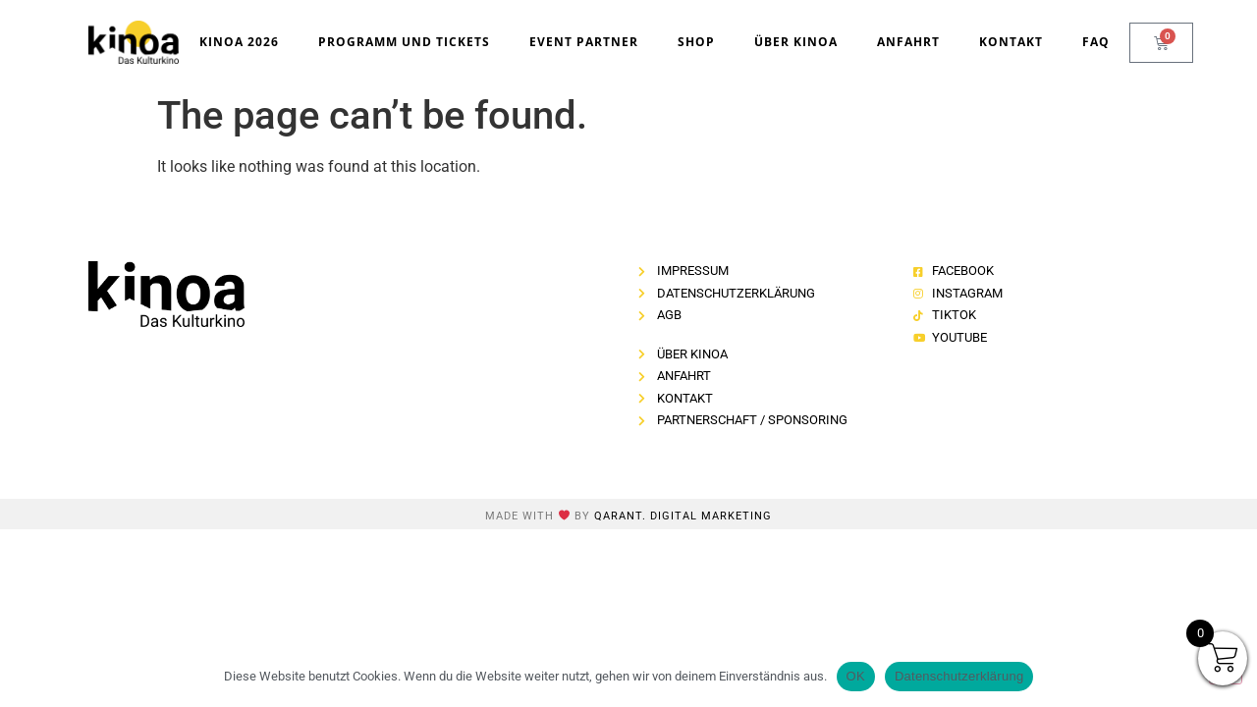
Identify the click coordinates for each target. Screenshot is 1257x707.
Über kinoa (796, 41)
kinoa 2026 (239, 41)
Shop (696, 41)
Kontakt (1011, 41)
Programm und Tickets (404, 41)
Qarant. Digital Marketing (683, 516)
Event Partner (583, 41)
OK (856, 676)
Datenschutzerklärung (959, 676)
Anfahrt (908, 41)
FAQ (1096, 41)
